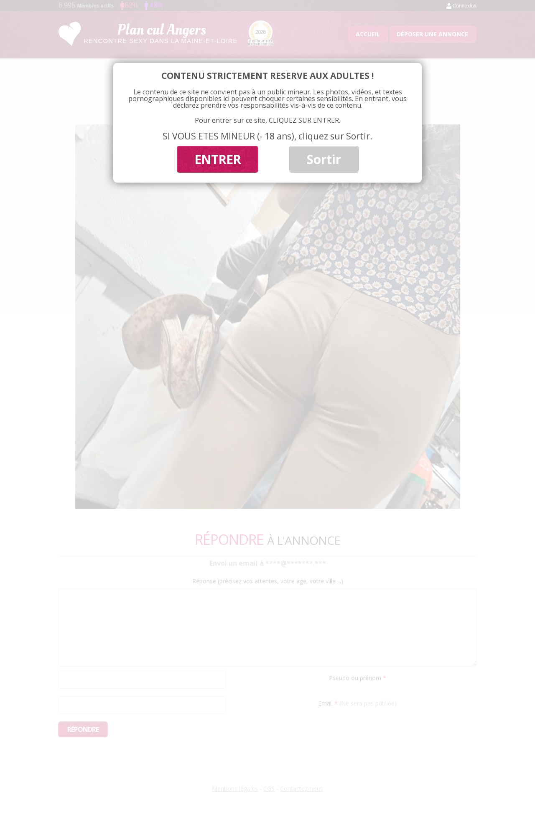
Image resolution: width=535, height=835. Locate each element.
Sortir (324, 159)
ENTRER (217, 159)
